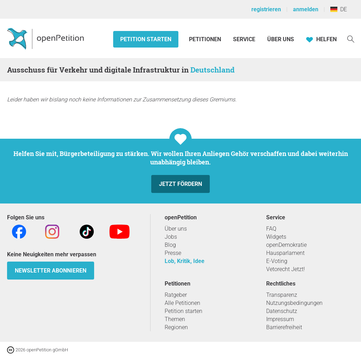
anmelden (305, 9)
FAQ (271, 228)
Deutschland (212, 70)
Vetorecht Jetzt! (285, 269)
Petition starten (145, 39)
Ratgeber (176, 295)
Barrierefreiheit (284, 327)
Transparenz (281, 295)
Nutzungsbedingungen (294, 303)
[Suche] (350, 39)
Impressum (280, 319)
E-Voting (276, 261)
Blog (170, 245)
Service (244, 39)
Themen (175, 319)
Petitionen (205, 39)
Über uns (176, 228)
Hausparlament (285, 253)
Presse (173, 253)
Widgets (276, 236)
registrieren (266, 9)
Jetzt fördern (180, 184)
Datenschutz (281, 311)
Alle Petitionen (182, 303)
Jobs (171, 236)
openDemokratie (286, 245)
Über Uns (280, 39)
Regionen (176, 327)
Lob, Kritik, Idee (184, 261)
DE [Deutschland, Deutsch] (338, 9)
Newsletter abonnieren (50, 270)
